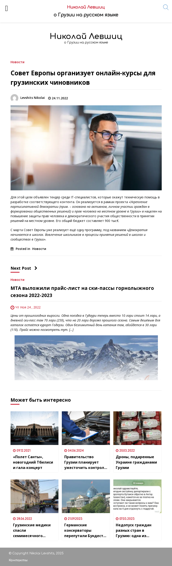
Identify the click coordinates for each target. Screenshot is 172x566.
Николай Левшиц (86, 36)
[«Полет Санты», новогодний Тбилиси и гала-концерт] (35, 428)
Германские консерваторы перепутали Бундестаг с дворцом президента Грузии (85, 530)
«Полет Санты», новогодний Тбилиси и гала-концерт (33, 462)
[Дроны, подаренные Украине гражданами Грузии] (137, 428)
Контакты (18, 560)
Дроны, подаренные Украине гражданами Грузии (136, 462)
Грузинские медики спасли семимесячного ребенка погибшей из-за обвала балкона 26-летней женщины (34, 530)
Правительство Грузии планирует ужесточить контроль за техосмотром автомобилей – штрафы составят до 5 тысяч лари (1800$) (85, 462)
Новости (17, 62)
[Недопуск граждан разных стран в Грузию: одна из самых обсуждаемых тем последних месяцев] (137, 496)
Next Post (24, 268)
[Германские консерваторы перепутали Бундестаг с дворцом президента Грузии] (86, 496)
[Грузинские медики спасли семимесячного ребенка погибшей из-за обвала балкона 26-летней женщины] (35, 496)
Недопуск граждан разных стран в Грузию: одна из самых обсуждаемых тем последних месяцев (135, 530)
